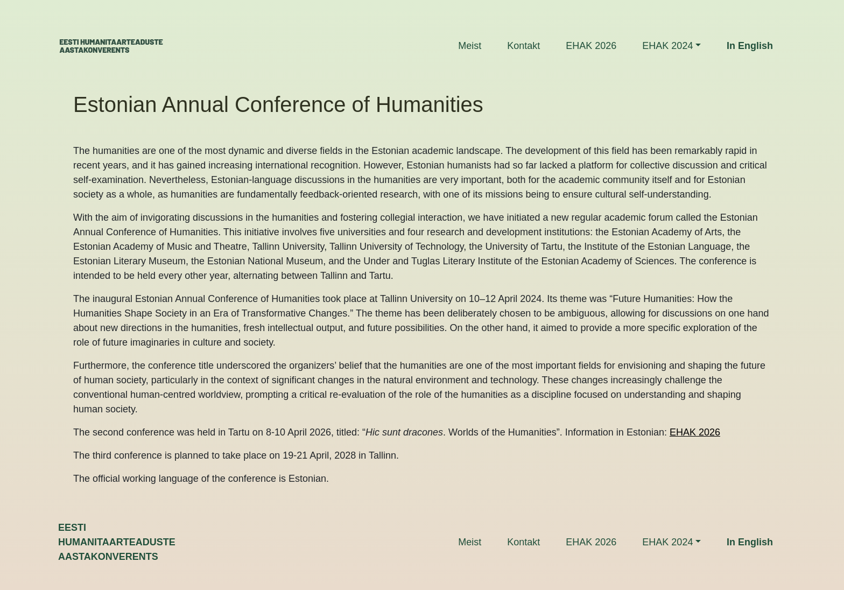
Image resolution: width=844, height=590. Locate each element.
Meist (469, 45)
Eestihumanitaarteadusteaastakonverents (116, 542)
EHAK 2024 (667, 45)
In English (750, 45)
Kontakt (523, 45)
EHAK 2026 (591, 45)
